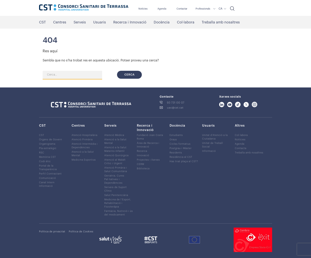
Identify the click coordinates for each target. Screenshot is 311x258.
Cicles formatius (180, 144)
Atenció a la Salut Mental (83, 154)
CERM (140, 164)
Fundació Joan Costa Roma (150, 137)
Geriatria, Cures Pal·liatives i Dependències (114, 179)
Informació (209, 151)
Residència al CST (181, 157)
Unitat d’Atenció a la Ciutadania (215, 137)
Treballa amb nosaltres (221, 22)
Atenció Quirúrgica (116, 155)
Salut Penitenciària (116, 195)
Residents (176, 152)
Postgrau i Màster (181, 148)
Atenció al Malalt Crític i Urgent (115, 162)
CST (42, 22)
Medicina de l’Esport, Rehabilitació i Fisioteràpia (117, 203)
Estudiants (176, 135)
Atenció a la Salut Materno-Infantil (115, 149)
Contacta (240, 148)
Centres (59, 22)
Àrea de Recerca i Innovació (148, 145)
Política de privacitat (52, 231)
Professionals (203, 9)
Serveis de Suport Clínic (115, 189)
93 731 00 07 (175, 102)
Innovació (143, 155)
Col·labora (185, 22)
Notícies (143, 9)
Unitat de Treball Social (212, 145)
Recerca (142, 151)
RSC (41, 152)
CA (220, 8)
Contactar (182, 9)
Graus (173, 139)
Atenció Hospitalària (84, 135)
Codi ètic (45, 161)
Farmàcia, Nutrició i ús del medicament (118, 213)
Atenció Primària (82, 139)
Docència (162, 22)
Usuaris (99, 22)
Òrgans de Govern (50, 139)
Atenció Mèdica (114, 135)
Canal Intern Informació (47, 184)
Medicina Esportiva (84, 160)
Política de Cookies (81, 231)
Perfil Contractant (50, 174)
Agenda (161, 9)
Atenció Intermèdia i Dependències (85, 146)
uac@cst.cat (175, 107)
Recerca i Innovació (129, 22)
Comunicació (47, 178)
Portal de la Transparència (48, 168)
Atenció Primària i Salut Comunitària (115, 170)
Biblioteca (143, 168)
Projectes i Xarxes (148, 160)
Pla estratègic (48, 148)
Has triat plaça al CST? (184, 161)
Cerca (129, 74)
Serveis (80, 22)
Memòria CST (47, 157)
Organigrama (47, 144)
